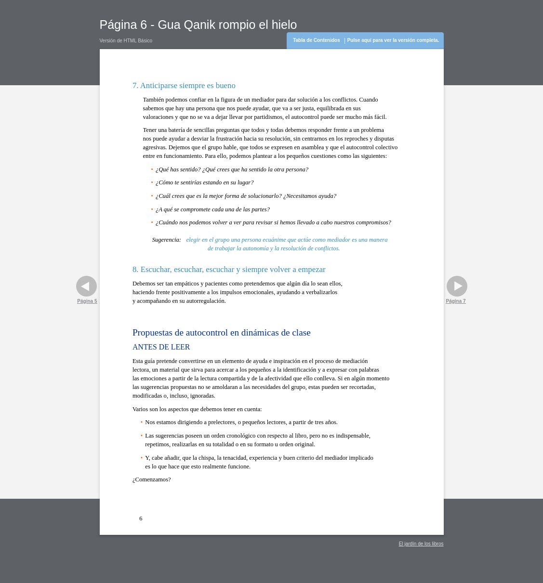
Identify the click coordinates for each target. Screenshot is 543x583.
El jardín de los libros (421, 543)
